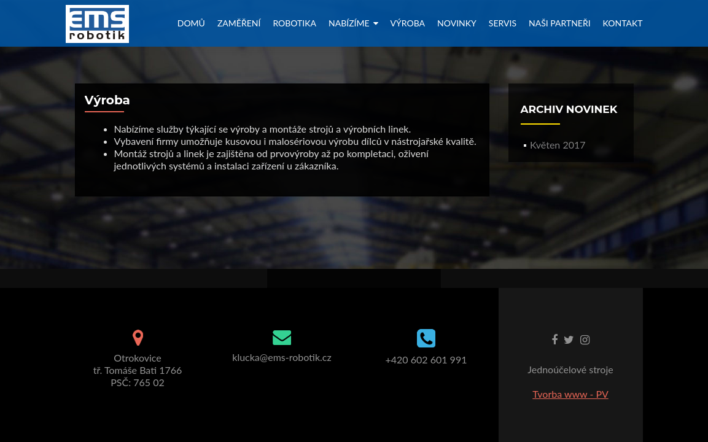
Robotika (294, 23)
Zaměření (238, 23)
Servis (502, 23)
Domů (191, 23)
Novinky (457, 23)
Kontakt (623, 23)
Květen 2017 (558, 144)
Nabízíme (349, 23)
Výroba (408, 23)
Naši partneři (560, 23)
